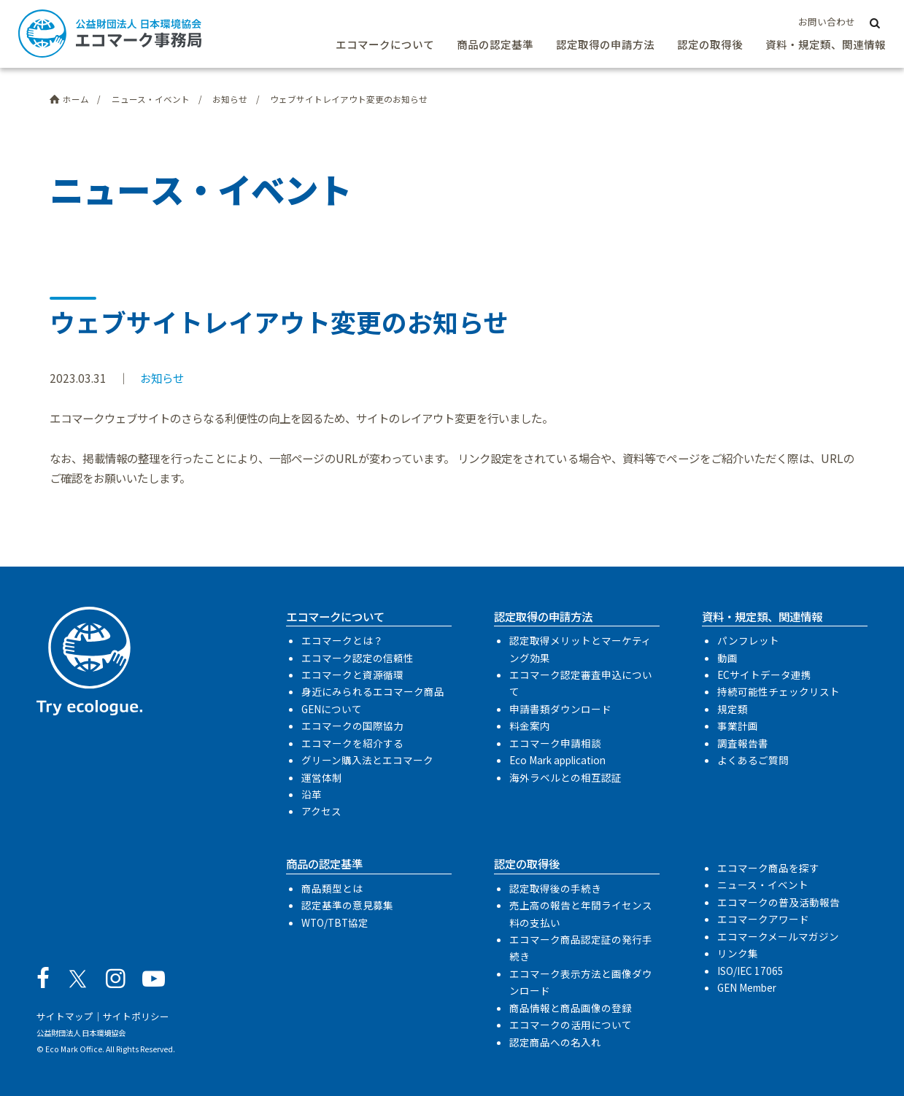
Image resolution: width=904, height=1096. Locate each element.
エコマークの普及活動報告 (778, 902)
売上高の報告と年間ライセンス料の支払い (580, 913)
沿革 (311, 794)
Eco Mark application (557, 760)
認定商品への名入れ (555, 1042)
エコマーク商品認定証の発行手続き (580, 947)
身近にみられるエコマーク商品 (372, 691)
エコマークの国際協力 (352, 725)
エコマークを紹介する (352, 743)
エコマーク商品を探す (768, 867)
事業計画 (737, 725)
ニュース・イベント (762, 884)
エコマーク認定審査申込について (580, 683)
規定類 (732, 708)
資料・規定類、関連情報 (825, 44)
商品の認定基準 (495, 44)
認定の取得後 (710, 44)
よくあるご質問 (753, 760)
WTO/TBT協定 (334, 922)
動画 (727, 657)
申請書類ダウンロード (560, 708)
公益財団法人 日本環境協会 (80, 1032)
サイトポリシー (136, 1016)
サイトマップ (64, 1016)
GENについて (331, 708)
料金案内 (529, 725)
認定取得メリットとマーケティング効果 (580, 648)
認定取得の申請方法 (605, 44)
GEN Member (746, 987)
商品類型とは (332, 888)
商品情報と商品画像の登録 (570, 1007)
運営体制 (321, 777)
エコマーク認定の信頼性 (357, 657)
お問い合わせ (826, 21)
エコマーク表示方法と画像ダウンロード (580, 982)
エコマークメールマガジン (778, 936)
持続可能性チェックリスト (778, 691)
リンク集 (737, 953)
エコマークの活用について (570, 1024)
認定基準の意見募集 (347, 905)
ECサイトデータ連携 (764, 674)
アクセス (321, 811)
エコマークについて (385, 44)
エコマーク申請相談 (555, 743)
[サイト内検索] (874, 22)
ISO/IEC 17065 (750, 970)
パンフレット (748, 640)
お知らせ (162, 378)
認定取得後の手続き (555, 888)
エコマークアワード (763, 919)
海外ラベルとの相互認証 (565, 777)
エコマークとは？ (342, 640)
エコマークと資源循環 (352, 674)
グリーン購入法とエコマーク (367, 760)
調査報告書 (742, 743)
